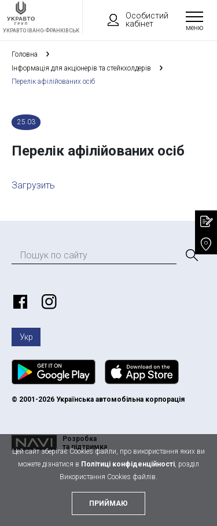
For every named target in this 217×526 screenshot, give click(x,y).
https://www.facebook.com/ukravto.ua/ (18, 301)
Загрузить (33, 185)
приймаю (108, 503)
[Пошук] (190, 255)
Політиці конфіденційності (128, 464)
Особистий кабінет (132, 20)
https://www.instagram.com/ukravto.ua (47, 301)
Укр (26, 337)
